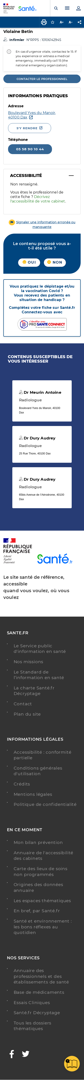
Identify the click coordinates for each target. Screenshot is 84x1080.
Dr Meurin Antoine (40, 392)
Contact (23, 703)
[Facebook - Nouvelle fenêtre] (12, 1054)
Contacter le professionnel (42, 79)
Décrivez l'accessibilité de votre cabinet (37, 199)
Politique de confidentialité (45, 804)
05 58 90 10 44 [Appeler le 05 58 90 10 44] (30, 149)
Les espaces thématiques (42, 900)
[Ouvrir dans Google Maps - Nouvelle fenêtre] (32, 115)
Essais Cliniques (32, 1002)
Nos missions (28, 661)
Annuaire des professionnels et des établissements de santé (41, 976)
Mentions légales (33, 794)
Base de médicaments (39, 992)
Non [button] (54, 262)
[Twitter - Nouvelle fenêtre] (26, 1054)
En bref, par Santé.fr (37, 910)
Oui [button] (29, 262)
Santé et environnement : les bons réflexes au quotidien (43, 927)
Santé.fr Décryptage (37, 1012)
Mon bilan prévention (38, 842)
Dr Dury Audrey (37, 438)
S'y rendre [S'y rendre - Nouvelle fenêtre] (27, 128)
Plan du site (27, 714)
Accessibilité (26, 175)
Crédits (22, 784)
